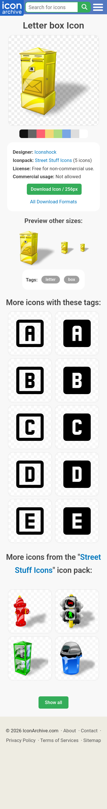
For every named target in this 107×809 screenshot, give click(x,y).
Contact (89, 730)
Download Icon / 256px (54, 189)
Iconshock (45, 152)
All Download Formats (53, 201)
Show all (53, 702)
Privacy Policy (20, 740)
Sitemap (92, 740)
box (71, 279)
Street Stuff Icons (53, 160)
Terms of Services (59, 740)
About (69, 730)
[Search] (84, 7)
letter (51, 279)
